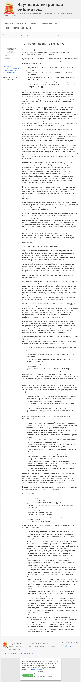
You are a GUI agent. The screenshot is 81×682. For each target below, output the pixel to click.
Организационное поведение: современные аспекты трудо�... (41, 35)
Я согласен (28, 675)
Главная (7, 35)
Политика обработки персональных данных (18, 653)
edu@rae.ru (69, 646)
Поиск (33, 23)
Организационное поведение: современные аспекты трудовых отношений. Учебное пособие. (11, 68)
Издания (15, 35)
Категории (21, 23)
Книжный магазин (48, 23)
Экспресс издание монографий (18, 28)
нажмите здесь (37, 669)
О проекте (9, 23)
